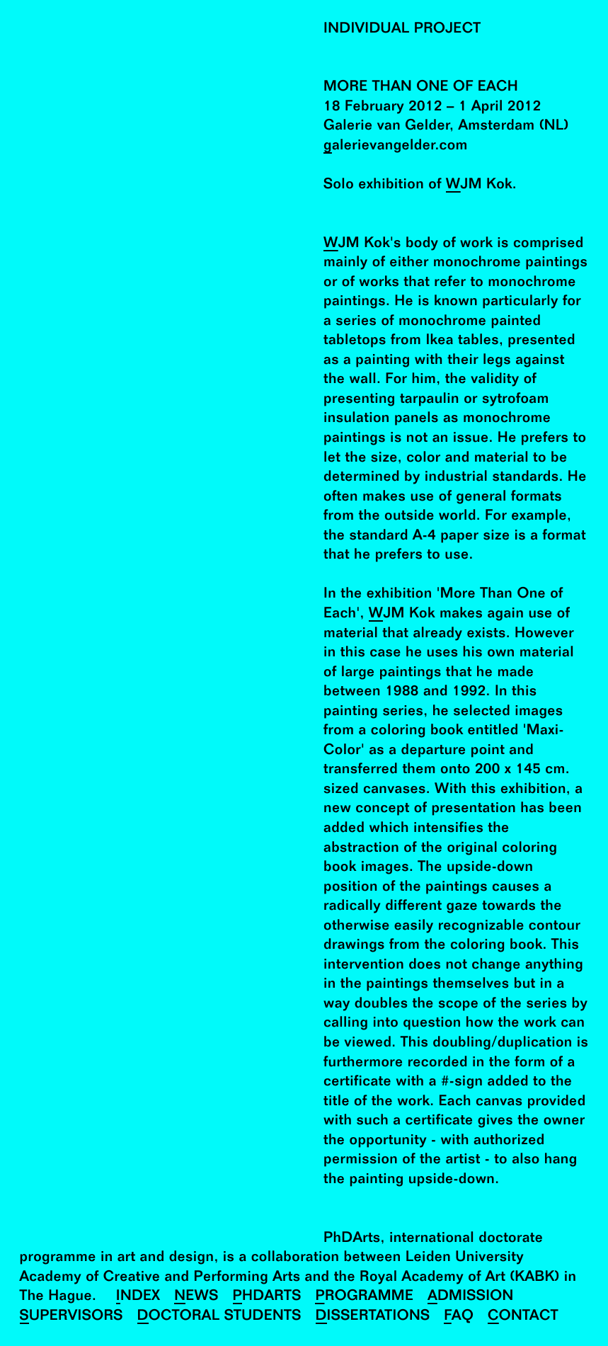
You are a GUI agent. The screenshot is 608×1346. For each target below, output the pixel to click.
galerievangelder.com (395, 146)
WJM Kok (479, 185)
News (196, 1296)
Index (138, 1296)
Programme (364, 1296)
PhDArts (267, 1296)
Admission (471, 1296)
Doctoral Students (219, 1316)
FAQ (459, 1316)
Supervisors (71, 1316)
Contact (523, 1316)
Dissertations (373, 1316)
